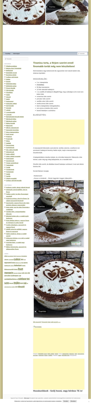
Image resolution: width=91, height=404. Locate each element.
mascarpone (81, 353)
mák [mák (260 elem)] (23, 273)
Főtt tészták (10, 90)
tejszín (46, 355)
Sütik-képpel (16, 53)
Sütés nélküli (50, 353)
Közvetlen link (65, 355)
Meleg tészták (10, 123)
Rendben (65, 401)
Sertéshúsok (10, 147)
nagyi (59, 355)
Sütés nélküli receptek (13, 156)
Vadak (8, 174)
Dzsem (8, 81)
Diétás (8, 79)
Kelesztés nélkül (11, 103)
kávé (76, 353)
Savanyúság (10, 145)
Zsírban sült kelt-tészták (13, 180)
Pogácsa (9, 136)
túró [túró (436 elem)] (21, 283)
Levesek (8, 114)
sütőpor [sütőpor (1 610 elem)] (22, 278)
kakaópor (71, 353)
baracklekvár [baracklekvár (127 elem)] (11, 256)
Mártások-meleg (11, 121)
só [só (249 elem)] (17, 279)
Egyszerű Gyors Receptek (25, 4)
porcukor (35, 355)
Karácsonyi (9, 101)
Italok (8, 99)
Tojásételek (9, 165)
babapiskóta (65, 353)
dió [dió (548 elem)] (22, 259)
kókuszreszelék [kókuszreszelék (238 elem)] (9, 269)
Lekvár (8, 110)
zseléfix (50, 355)
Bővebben (73, 401)
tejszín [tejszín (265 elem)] (11, 283)
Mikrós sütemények (12, 127)
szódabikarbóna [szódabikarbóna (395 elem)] (10, 279)
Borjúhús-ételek (11, 75)
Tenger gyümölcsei (12, 163)
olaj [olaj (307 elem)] (28, 273)
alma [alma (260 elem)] (5, 256)
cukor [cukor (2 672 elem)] (17, 259)
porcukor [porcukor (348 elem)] (7, 275)
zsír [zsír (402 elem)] (16, 287)
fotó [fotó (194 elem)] (22, 262)
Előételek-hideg (11, 83)
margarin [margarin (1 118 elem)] (8, 273)
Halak (8, 94)
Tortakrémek (10, 169)
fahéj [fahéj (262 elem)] (13, 262)
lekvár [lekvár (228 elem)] (16, 269)
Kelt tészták (10, 105)
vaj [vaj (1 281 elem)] (24, 283)
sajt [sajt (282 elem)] (20, 275)
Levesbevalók (10, 112)
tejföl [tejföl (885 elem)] (6, 283)
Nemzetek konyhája (12, 130)
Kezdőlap (7, 53)
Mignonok (9, 125)
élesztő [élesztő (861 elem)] (21, 286)
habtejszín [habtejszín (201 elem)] (7, 265)
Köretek (8, 108)
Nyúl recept (9, 134)
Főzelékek (9, 92)
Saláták (8, 143)
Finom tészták (10, 88)
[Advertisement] (45, 38)
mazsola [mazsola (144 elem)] (16, 273)
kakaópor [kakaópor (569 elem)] (18, 265)
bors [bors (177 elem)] (15, 256)
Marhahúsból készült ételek (15, 116)
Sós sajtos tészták (12, 150)
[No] (89, 401)
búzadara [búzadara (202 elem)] (24, 256)
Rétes (8, 141)
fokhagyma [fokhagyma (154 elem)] (18, 262)
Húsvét (8, 97)
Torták (56, 353)
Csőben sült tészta (12, 77)
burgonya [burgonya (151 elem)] (19, 256)
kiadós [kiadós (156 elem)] (23, 265)
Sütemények (10, 152)
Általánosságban (11, 66)
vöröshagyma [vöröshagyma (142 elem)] (7, 286)
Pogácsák (9, 139)
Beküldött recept (42, 353)
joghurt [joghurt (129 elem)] (12, 265)
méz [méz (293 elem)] (26, 273)
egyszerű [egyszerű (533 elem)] (8, 262)
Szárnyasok (10, 158)
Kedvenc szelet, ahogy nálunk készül (18, 187)
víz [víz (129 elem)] (27, 283)
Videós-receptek (11, 178)
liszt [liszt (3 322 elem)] (20, 268)
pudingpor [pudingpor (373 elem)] (14, 275)
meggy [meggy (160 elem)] (19, 273)
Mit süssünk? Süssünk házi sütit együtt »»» (46, 322)
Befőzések (9, 70)
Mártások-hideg (11, 119)
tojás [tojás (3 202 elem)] (17, 282)
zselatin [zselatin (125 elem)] (13, 286)
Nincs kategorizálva (12, 132)
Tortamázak (10, 172)
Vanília (8, 176)
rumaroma (41, 355)
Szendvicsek (10, 161)
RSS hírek (26, 398)
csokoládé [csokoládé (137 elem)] (11, 259)
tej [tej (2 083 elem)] (28, 278)
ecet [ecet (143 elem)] (25, 259)
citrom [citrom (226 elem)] (6, 259)
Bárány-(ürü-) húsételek (13, 68)
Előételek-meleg (11, 86)
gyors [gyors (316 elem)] (26, 262)
